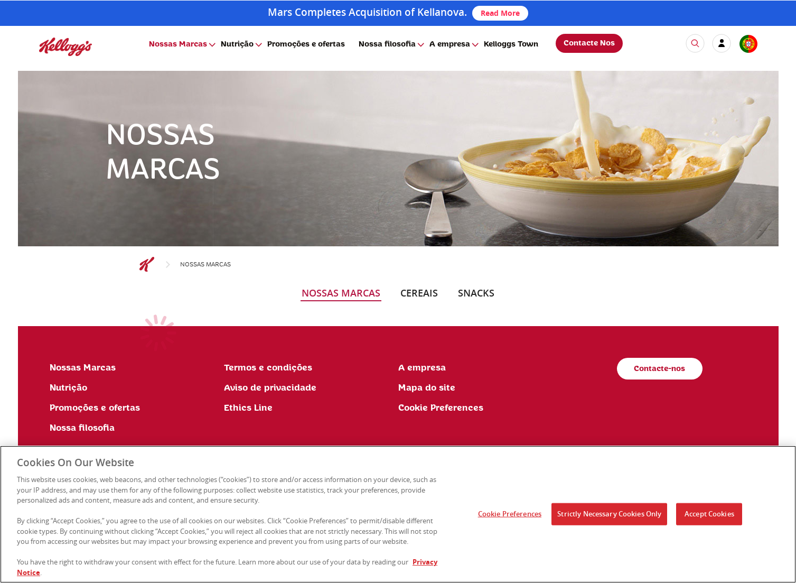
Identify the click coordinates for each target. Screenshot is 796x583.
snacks (476, 292)
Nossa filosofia (387, 44)
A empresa (449, 44)
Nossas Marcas (178, 44)
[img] (65, 47)
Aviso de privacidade (270, 388)
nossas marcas (341, 292)
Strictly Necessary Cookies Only (609, 517)
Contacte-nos (659, 369)
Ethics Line (248, 408)
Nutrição (237, 44)
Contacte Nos (589, 43)
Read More (500, 13)
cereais (419, 292)
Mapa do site (426, 388)
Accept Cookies (709, 517)
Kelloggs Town (511, 44)
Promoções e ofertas (306, 44)
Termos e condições (268, 368)
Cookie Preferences (440, 408)
